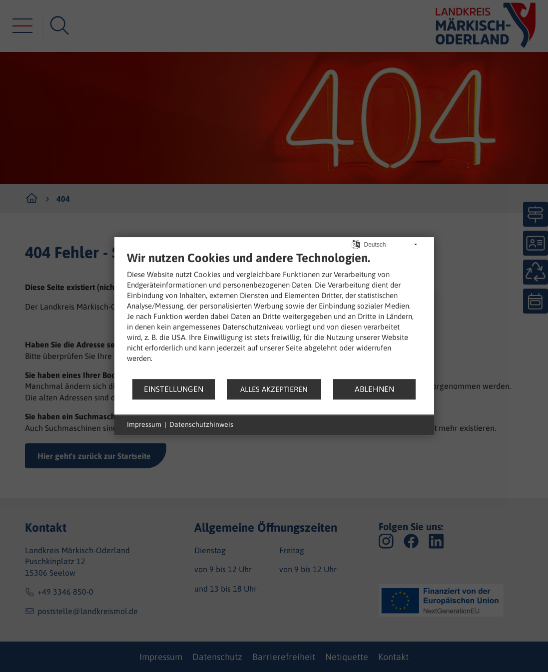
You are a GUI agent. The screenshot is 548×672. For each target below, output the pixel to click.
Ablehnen (374, 388)
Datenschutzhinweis (201, 424)
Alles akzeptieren (274, 389)
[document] (274, 314)
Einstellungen (173, 388)
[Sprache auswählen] (356, 244)
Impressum (144, 424)
